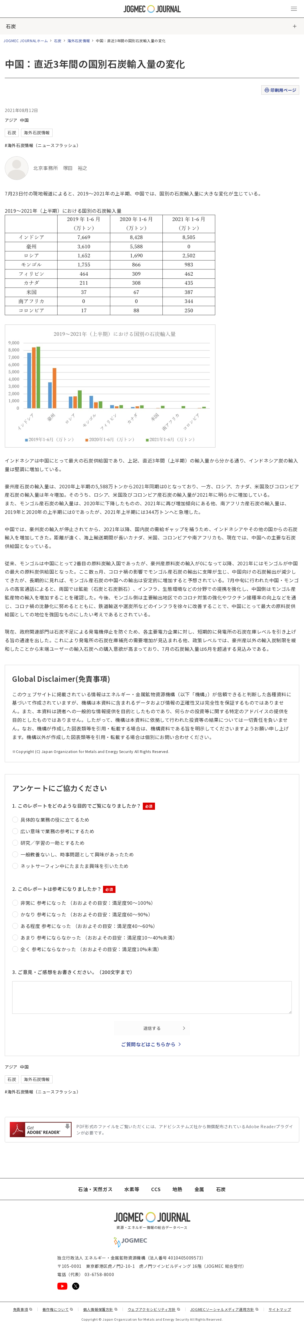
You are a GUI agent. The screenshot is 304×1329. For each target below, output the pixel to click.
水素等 (131, 1189)
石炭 (11, 26)
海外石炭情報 (78, 40)
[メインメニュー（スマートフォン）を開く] (293, 8)
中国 (24, 120)
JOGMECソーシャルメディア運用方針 (224, 1309)
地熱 (177, 1189)
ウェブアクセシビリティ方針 (154, 1309)
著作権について (57, 1309)
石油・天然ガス (95, 1189)
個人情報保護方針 (100, 1309)
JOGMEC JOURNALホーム (26, 40)
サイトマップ (280, 1309)
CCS (156, 1189)
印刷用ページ (280, 90)
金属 (199, 1189)
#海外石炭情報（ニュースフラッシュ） (43, 145)
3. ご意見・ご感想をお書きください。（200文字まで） (73, 972)
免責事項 (23, 1309)
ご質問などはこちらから (148, 1044)
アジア (11, 120)
